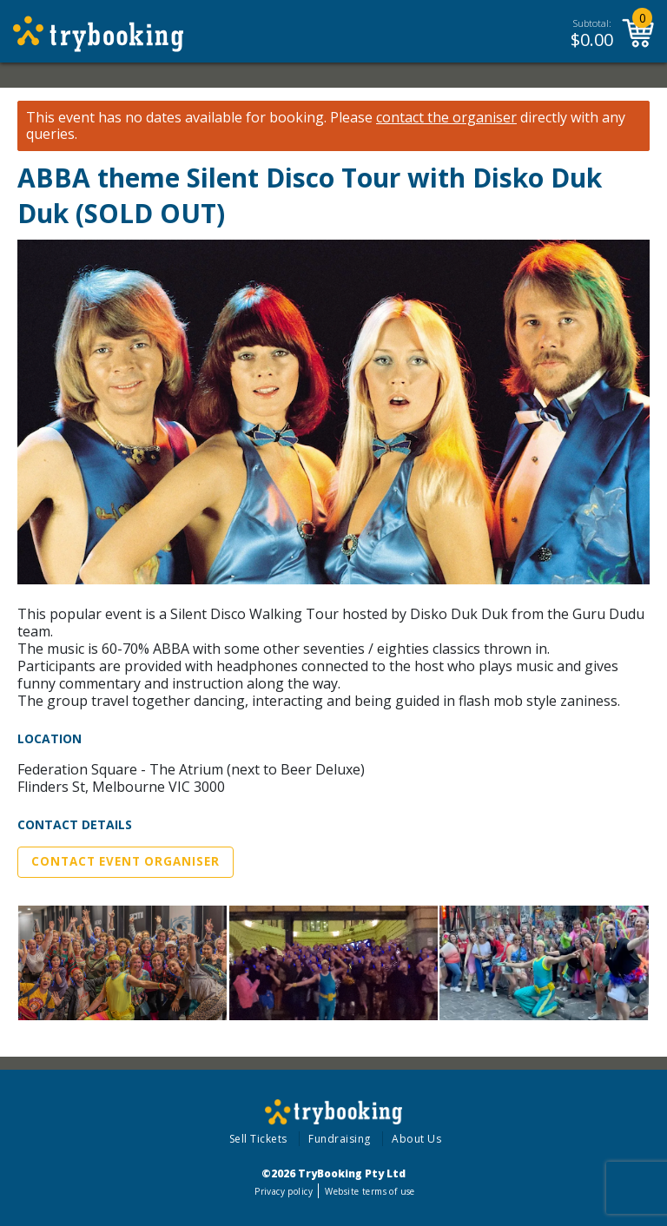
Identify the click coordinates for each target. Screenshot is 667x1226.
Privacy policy (283, 1191)
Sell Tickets (258, 1138)
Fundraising (339, 1138)
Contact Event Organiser (125, 861)
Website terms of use (369, 1191)
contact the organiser (446, 117)
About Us (416, 1138)
